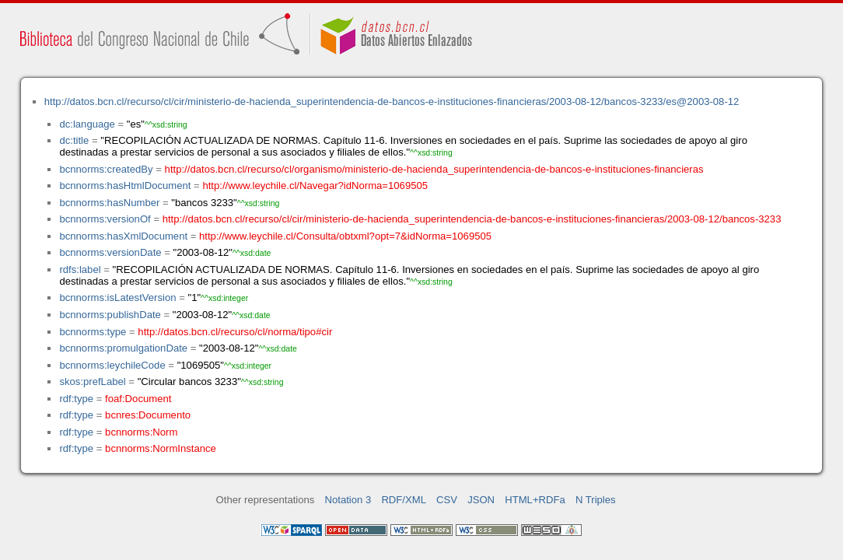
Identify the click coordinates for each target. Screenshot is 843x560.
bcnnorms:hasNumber (109, 202)
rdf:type (76, 398)
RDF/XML (403, 500)
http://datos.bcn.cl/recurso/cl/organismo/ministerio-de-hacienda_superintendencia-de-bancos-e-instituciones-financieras (434, 169)
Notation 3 (348, 500)
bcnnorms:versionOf (104, 219)
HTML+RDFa (535, 500)
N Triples (595, 500)
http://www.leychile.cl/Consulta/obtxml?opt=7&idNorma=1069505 (345, 236)
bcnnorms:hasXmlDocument (123, 236)
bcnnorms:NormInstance (160, 448)
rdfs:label (79, 269)
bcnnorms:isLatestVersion (117, 297)
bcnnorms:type (92, 332)
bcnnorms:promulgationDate (123, 348)
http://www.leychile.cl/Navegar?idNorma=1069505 (315, 185)
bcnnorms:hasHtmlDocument (125, 185)
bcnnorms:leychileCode (112, 365)
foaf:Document (138, 398)
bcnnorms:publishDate (109, 314)
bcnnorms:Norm (141, 432)
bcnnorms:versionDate (110, 252)
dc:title (74, 140)
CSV (446, 500)
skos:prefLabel (92, 381)
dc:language (86, 124)
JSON (481, 500)
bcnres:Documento (148, 415)
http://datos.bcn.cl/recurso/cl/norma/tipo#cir (235, 332)
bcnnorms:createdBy (105, 169)
